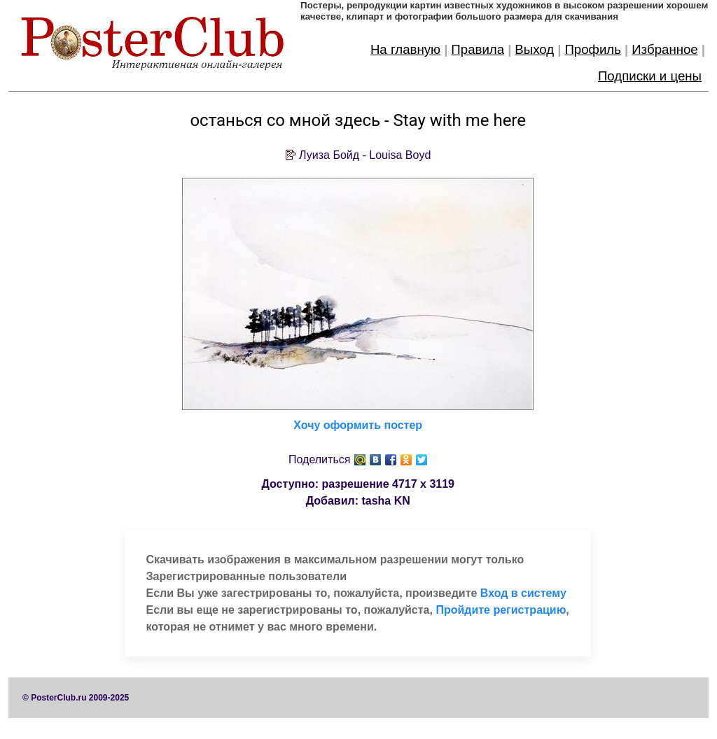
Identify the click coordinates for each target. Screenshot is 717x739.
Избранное (665, 49)
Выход (534, 49)
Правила (477, 49)
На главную (405, 49)
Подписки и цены (650, 76)
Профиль (592, 49)
